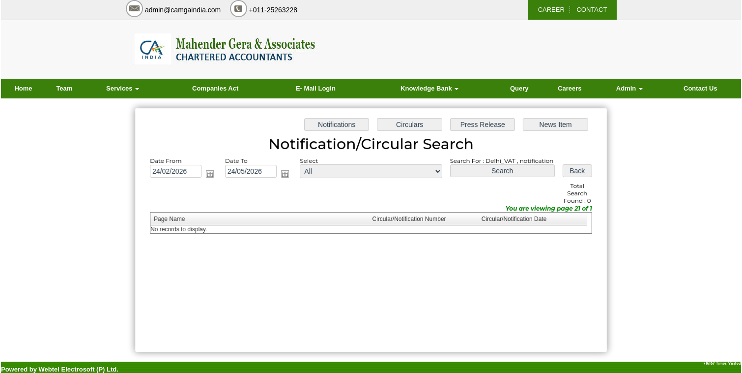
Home (23, 88)
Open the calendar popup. (213, 175)
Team (64, 88)
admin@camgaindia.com (183, 10)
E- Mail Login (316, 88)
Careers (569, 88)
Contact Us (700, 88)
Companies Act (215, 88)
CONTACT (591, 9)
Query (519, 88)
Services (122, 88)
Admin (629, 88)
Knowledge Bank (429, 88)
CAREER (551, 9)
